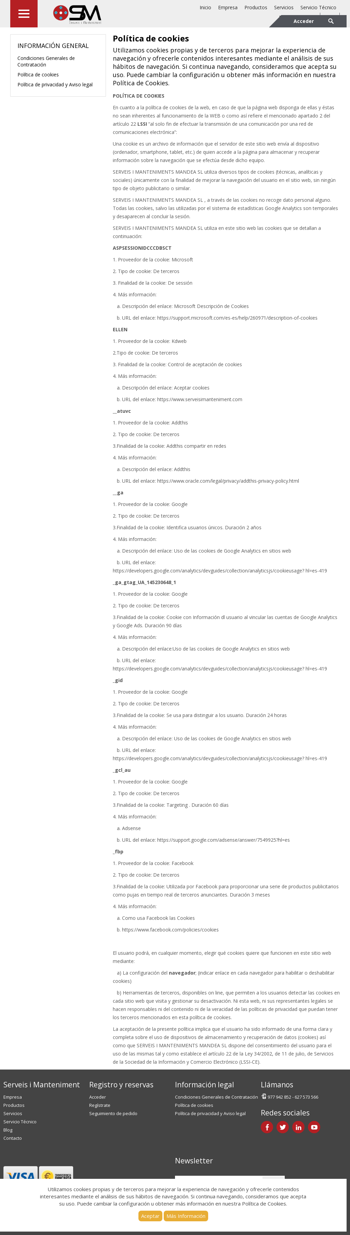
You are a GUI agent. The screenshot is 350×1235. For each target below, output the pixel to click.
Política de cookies (38, 74)
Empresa (228, 7)
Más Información (185, 1215)
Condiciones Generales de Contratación (46, 61)
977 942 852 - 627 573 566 (289, 1096)
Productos (255, 7)
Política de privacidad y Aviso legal (55, 84)
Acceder (97, 1097)
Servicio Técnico (318, 7)
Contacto (12, 1138)
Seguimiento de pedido (113, 1113)
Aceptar (150, 1215)
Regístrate (99, 1105)
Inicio (205, 7)
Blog (7, 1130)
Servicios (284, 7)
